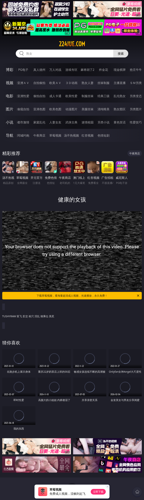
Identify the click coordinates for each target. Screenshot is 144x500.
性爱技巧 (136, 122)
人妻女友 (55, 122)
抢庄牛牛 (136, 70)
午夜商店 (39, 135)
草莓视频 (55, 135)
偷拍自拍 (39, 96)
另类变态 (136, 96)
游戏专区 (71, 70)
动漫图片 (71, 109)
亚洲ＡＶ (23, 83)
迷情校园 (88, 122)
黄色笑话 (120, 122)
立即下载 (98, 491)
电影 (9, 95)
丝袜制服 (104, 83)
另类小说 (104, 122)
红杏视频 (88, 135)
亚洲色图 (39, 109)
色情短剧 (104, 135)
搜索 (121, 53)
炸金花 (103, 70)
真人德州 (39, 70)
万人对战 (55, 70)
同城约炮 (23, 135)
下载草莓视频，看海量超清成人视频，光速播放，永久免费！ (88, 295)
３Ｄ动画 (71, 83)
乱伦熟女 (120, 96)
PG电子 (23, 70)
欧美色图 (55, 109)
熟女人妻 (88, 83)
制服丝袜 (88, 96)
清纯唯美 (104, 109)
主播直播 (120, 83)
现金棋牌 (120, 70)
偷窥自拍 (23, 109)
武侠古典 (71, 122)
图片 (9, 109)
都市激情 (23, 122)
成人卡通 (55, 96)
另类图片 (136, 109)
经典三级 (104, 96)
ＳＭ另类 (136, 83)
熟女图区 (120, 109)
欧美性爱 (71, 96)
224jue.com (72, 44)
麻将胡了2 (87, 70)
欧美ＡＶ (55, 83)
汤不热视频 (71, 135)
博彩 (9, 69)
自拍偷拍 (39, 83)
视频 (9, 82)
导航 (9, 135)
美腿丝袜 (88, 109)
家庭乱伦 (39, 122)
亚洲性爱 (23, 96)
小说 (9, 122)
